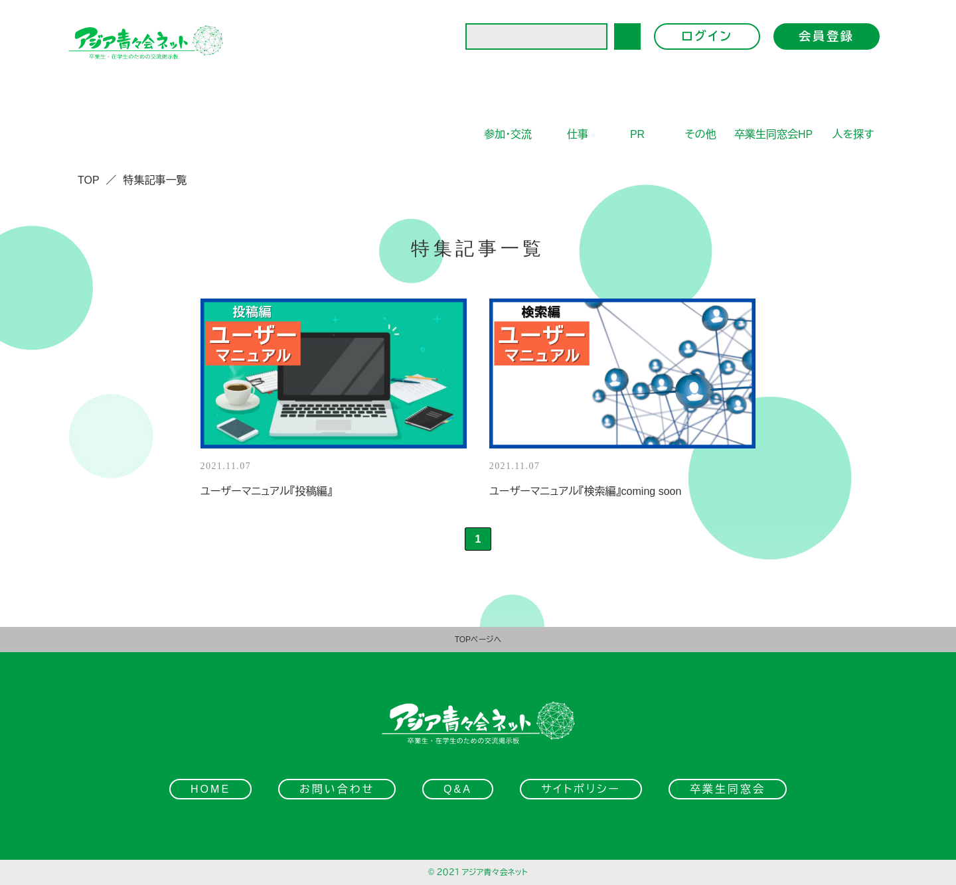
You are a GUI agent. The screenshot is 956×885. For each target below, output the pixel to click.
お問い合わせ (336, 789)
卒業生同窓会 (727, 789)
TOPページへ (478, 639)
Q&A (457, 789)
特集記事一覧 (155, 180)
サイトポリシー (581, 789)
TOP (89, 180)
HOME (210, 789)
